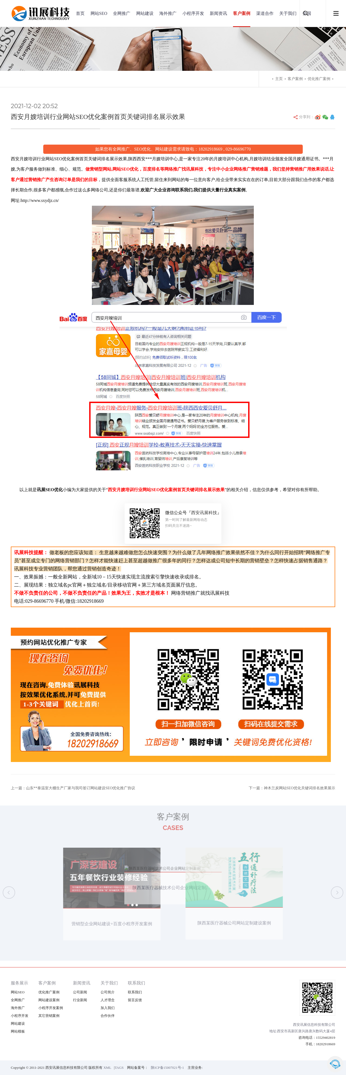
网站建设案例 (48, 1000)
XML (107, 1068)
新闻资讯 (218, 13)
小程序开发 (193, 13)
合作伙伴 (108, 1016)
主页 (279, 79)
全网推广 (121, 13)
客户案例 (241, 13)
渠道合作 (265, 13)
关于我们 (288, 13)
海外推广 (168, 13)
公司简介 (108, 992)
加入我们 (108, 1008)
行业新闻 (80, 1000)
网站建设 (145, 13)
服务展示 (19, 983)
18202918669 (325, 1044)
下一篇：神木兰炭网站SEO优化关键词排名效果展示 (292, 788)
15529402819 (325, 1038)
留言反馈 (135, 1000)
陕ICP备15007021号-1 (167, 1068)
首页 (80, 13)
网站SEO (99, 13)
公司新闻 (80, 992)
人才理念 (108, 1000)
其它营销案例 (48, 1016)
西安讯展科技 (204, 512)
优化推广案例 (319, 79)
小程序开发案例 (50, 1008)
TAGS (119, 1068)
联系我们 (136, 983)
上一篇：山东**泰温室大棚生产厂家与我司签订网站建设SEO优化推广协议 (73, 788)
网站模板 (18, 1031)
